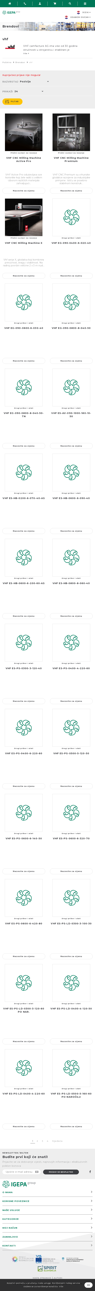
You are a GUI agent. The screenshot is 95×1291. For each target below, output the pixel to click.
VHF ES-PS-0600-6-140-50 (24, 838)
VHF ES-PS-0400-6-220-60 (23, 753)
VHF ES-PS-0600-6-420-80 (23, 923)
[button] (33, 82)
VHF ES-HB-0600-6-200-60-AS (24, 583)
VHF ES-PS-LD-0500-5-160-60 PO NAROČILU (71, 1095)
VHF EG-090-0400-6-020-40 (71, 243)
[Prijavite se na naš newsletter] (21, 1171)
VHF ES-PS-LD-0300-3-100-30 (71, 923)
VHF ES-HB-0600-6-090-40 (71, 498)
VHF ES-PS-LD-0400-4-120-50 (71, 1008)
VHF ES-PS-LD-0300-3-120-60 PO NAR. (23, 1010)
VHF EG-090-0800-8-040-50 (71, 328)
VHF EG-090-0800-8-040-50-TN (24, 415)
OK (88, 1285)
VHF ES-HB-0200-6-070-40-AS (24, 498)
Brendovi (20, 62)
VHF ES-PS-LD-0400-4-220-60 (24, 1093)
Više (61, 1286)
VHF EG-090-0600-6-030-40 (23, 328)
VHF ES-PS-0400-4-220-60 (71, 668)
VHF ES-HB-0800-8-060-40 (71, 583)
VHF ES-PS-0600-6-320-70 (71, 838)
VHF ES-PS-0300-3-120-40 (24, 668)
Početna (6, 62)
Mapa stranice (42, 1278)
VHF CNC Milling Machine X (24, 243)
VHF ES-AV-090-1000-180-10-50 (71, 415)
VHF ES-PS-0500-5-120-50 (71, 753)
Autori (58, 1278)
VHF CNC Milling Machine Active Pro (23, 159)
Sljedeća (57, 1141)
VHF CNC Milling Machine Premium (71, 159)
